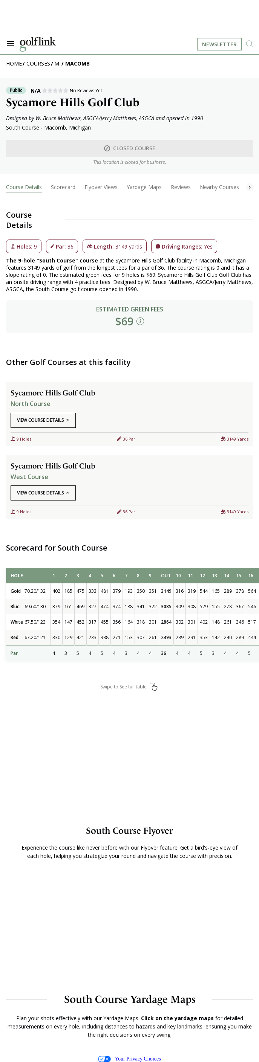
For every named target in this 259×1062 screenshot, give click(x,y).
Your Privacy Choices (129, 1059)
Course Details (24, 187)
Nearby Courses (219, 187)
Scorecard (63, 187)
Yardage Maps (144, 187)
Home (14, 63)
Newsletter (219, 44)
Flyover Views (101, 187)
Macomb (77, 63)
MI (57, 63)
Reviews (181, 187)
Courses (38, 63)
